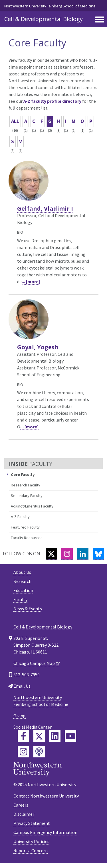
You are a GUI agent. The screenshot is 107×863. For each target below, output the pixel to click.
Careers (20, 805)
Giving (19, 715)
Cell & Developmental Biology (43, 19)
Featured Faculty (25, 527)
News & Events (27, 608)
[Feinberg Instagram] (23, 751)
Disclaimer (23, 814)
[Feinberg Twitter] (39, 736)
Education (23, 590)
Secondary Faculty (27, 495)
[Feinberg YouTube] (70, 736)
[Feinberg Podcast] (39, 751)
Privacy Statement (31, 823)
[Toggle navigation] (99, 19)
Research (22, 581)
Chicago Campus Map (34, 663)
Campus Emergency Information (45, 832)
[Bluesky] (98, 554)
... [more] (31, 281)
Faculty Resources (27, 537)
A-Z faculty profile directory (52, 101)
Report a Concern (30, 850)
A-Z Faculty (20, 516)
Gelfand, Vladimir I (45, 208)
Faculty (20, 599)
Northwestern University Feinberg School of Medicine (50, 6)
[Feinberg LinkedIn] (54, 736)
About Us (22, 572)
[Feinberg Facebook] (23, 736)
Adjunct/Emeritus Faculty (32, 506)
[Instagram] (67, 554)
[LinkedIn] (82, 554)
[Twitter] (51, 554)
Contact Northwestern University (46, 796)
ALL (15, 121)
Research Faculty (25, 485)
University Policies (31, 841)
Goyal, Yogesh (37, 347)
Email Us (22, 686)
